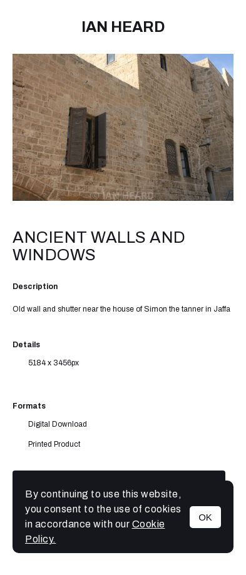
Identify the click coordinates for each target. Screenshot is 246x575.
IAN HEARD (123, 27)
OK (205, 517)
